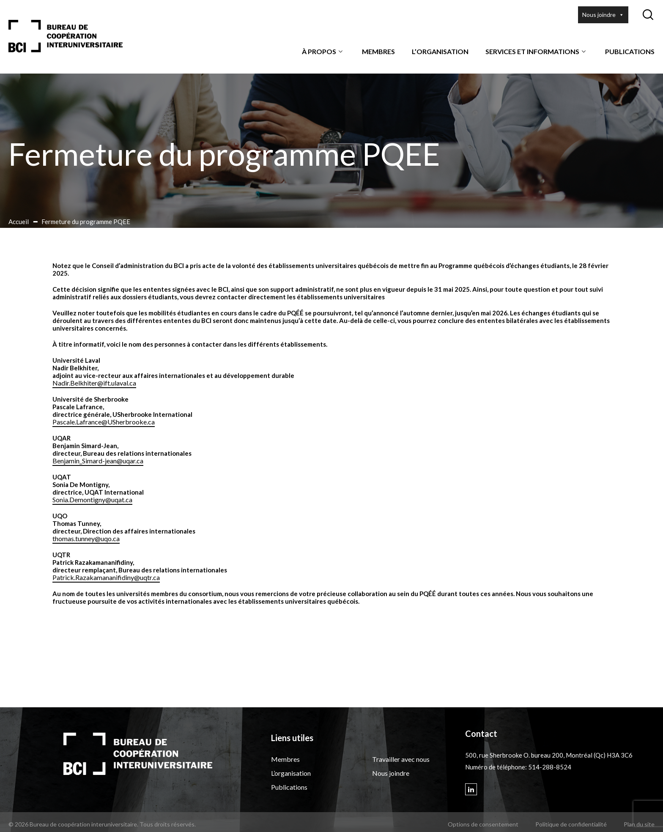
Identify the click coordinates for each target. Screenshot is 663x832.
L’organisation (440, 51)
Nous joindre (603, 14)
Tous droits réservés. (168, 824)
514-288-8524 (549, 767)
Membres (378, 51)
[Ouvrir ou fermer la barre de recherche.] (648, 15)
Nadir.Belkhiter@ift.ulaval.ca (94, 383)
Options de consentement (483, 824)
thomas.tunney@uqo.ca (86, 538)
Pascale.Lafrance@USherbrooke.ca (103, 422)
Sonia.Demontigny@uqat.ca (92, 499)
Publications (630, 51)
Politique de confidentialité (571, 824)
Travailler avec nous (401, 759)
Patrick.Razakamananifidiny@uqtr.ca (106, 577)
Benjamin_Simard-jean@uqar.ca (97, 461)
